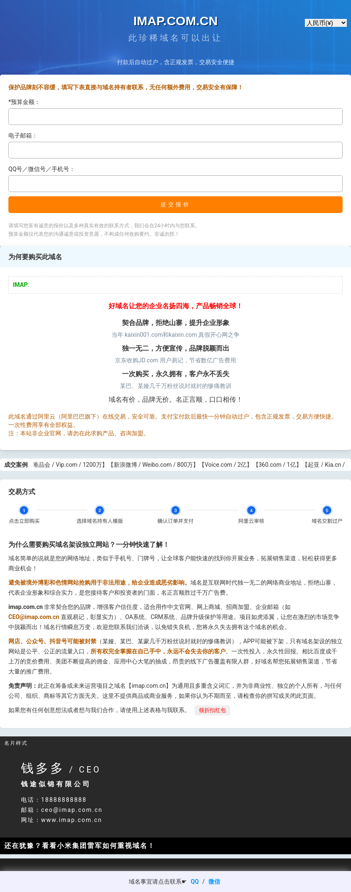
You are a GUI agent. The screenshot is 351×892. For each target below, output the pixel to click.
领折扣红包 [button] (212, 710)
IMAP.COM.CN (175, 21)
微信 (214, 881)
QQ (195, 881)
